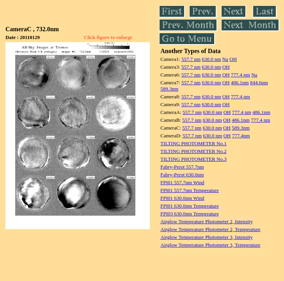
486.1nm (240, 82)
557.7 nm (191, 59)
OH (233, 59)
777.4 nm (240, 75)
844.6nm (259, 82)
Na (225, 59)
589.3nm (169, 89)
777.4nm (241, 136)
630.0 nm (211, 59)
